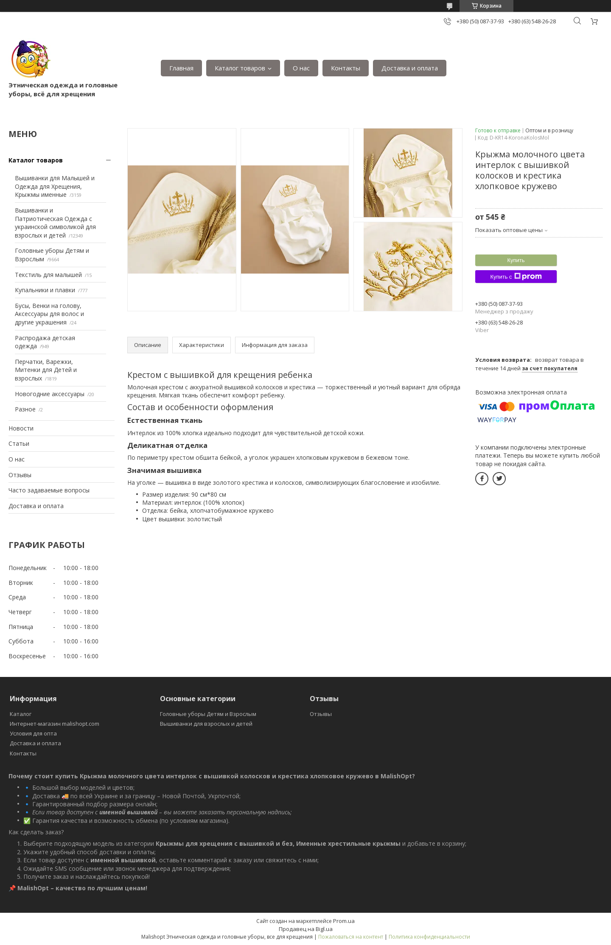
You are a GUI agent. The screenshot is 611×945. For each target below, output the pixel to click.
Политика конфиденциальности (429, 936)
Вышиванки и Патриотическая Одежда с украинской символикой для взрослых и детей (55, 222)
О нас (301, 68)
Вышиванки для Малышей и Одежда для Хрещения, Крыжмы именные (55, 186)
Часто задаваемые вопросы (49, 490)
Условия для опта (33, 733)
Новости (21, 428)
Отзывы (19, 475)
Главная (181, 68)
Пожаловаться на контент (350, 936)
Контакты (345, 68)
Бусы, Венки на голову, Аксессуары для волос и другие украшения (49, 314)
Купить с (515, 276)
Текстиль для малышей (48, 275)
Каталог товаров (240, 68)
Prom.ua (344, 921)
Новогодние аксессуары (49, 394)
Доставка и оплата (409, 68)
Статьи (18, 443)
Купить (515, 260)
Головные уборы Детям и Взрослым (208, 714)
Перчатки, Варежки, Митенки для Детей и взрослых (46, 370)
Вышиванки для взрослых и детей (206, 723)
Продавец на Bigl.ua (306, 929)
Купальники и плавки (45, 290)
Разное (25, 409)
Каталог (20, 714)
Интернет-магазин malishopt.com (54, 723)
